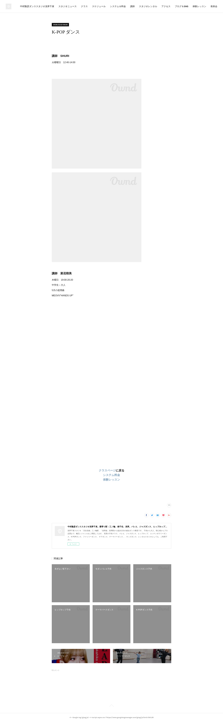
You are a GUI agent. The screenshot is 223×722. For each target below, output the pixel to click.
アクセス (166, 6)
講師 (132, 6)
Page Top (111, 706)
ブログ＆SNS (181, 6)
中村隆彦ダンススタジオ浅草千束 (37, 6)
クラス (84, 6)
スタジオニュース (67, 6)
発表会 (213, 6)
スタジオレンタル (148, 6)
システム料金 (111, 475)
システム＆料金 (118, 6)
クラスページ (107, 470)
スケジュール (99, 6)
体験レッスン (199, 6)
